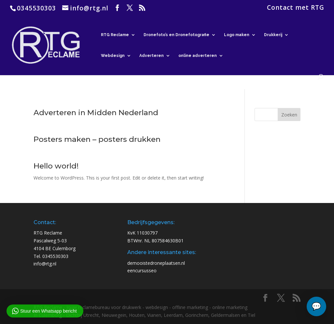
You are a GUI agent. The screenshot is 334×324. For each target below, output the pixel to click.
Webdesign (113, 55)
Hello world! (56, 165)
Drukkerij (273, 35)
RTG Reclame (115, 35)
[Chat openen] (316, 306)
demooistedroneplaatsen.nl (156, 263)
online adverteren (197, 55)
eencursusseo (142, 270)
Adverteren (151, 55)
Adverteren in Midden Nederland (96, 112)
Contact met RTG (295, 8)
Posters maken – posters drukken (97, 139)
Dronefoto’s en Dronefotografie (176, 35)
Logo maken (236, 35)
